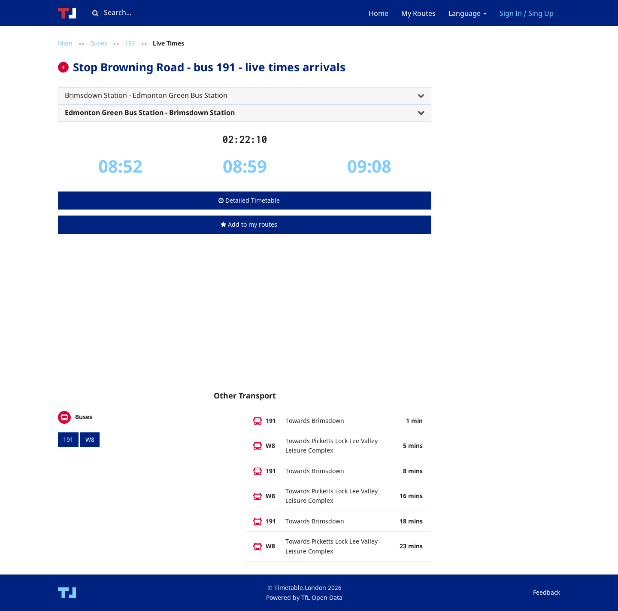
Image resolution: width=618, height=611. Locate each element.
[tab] (244, 96)
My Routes (418, 13)
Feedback (546, 592)
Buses (98, 43)
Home (378, 13)
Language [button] (467, 13)
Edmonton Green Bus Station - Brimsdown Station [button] (150, 112)
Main (65, 43)
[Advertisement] (244, 321)
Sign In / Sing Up (527, 13)
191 (130, 43)
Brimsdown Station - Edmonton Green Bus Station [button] (146, 95)
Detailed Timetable (249, 200)
